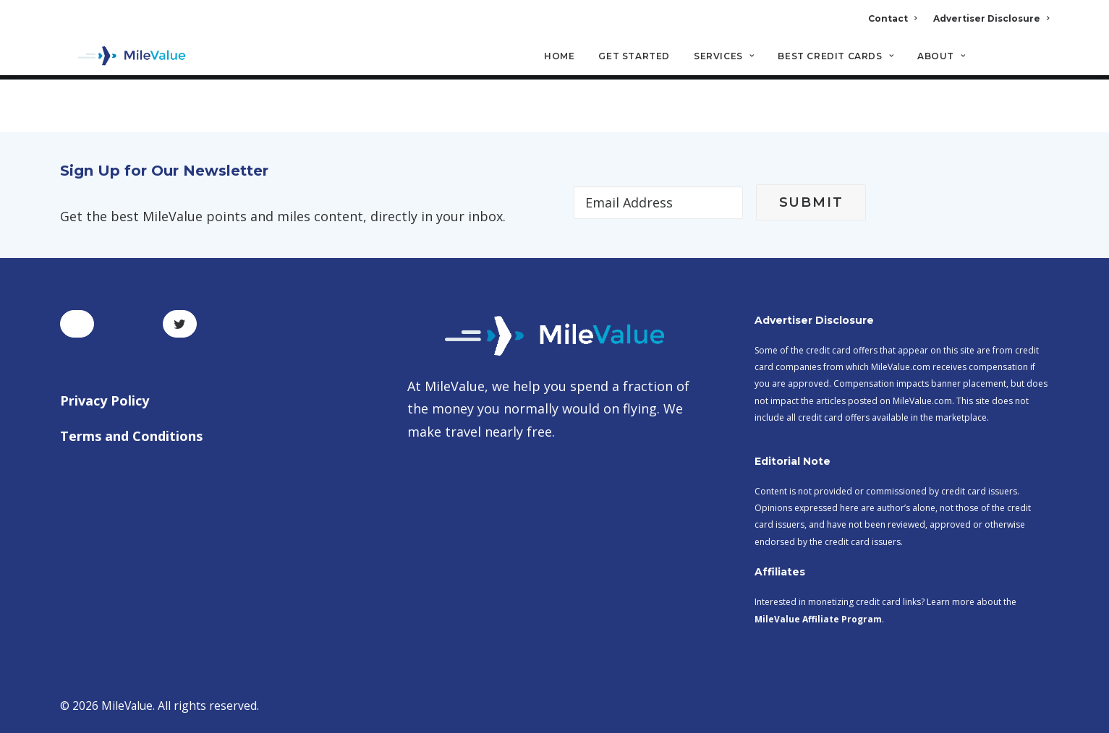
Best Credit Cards (835, 58)
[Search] (1040, 64)
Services (724, 58)
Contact (892, 18)
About (941, 58)
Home (559, 58)
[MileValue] (125, 58)
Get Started (634, 58)
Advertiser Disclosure (991, 18)
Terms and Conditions (131, 436)
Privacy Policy (104, 400)
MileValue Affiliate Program (818, 619)
